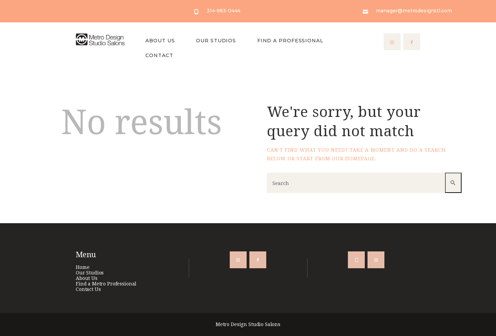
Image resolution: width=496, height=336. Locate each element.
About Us (86, 278)
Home (82, 267)
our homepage (353, 158)
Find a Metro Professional (106, 283)
